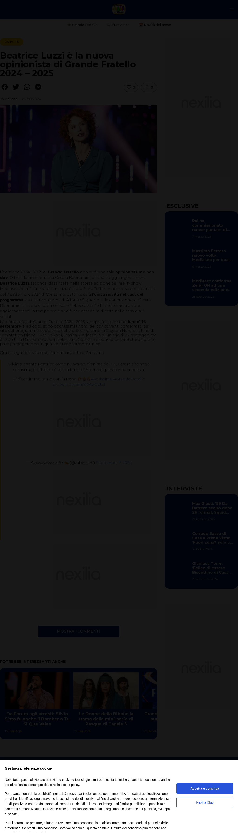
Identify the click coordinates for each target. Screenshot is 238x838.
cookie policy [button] (70, 785)
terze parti (76, 793)
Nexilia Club (205, 802)
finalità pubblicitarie (133, 804)
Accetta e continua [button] (204, 788)
